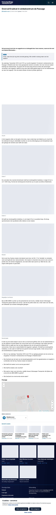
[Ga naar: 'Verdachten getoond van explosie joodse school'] (8, 432)
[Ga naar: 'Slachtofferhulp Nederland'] (10, 474)
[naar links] (52, 404)
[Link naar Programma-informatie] (14, 495)
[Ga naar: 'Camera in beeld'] (28, 474)
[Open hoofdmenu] (52, 2)
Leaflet (40, 410)
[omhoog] (52, 402)
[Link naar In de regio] (14, 492)
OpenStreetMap (46, 410)
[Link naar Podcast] (14, 490)
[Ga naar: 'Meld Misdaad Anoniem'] (28, 454)
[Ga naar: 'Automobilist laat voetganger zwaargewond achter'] (21, 432)
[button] (28, 396)
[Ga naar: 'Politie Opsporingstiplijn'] (10, 454)
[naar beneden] (52, 408)
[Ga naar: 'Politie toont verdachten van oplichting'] (48, 432)
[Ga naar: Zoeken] (48, 2)
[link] (14, 417)
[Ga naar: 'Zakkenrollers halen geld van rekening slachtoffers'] (35, 432)
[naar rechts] (52, 406)
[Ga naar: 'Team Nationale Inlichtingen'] (46, 454)
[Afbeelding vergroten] (53, 105)
